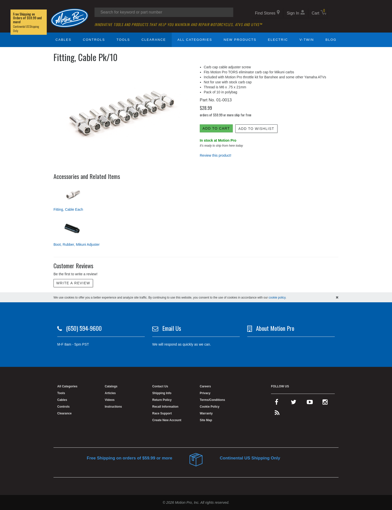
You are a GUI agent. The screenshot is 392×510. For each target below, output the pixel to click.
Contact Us (160, 386)
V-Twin (307, 40)
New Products (240, 40)
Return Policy (162, 400)
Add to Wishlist (256, 129)
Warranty (206, 413)
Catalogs (111, 386)
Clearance (154, 40)
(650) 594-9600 (84, 328)
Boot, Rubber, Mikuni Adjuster (77, 244)
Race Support (162, 413)
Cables (63, 40)
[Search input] (163, 12)
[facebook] (276, 403)
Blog (331, 40)
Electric (278, 40)
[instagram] (325, 403)
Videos (109, 400)
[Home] (69, 18)
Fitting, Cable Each (68, 209)
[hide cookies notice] (337, 297)
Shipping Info (162, 393)
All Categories (195, 40)
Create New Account (166, 420)
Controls (94, 40)
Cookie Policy (210, 406)
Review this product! (215, 155)
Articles (110, 393)
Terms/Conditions (212, 400)
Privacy (205, 393)
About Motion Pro (275, 328)
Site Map (206, 420)
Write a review (73, 283)
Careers (205, 386)
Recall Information (165, 406)
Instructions (113, 406)
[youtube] (310, 403)
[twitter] (293, 403)
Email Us (171, 328)
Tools (123, 40)
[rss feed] (277, 414)
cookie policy (277, 297)
